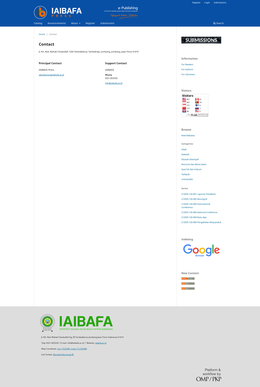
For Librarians (188, 74)
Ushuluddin (187, 179)
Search (218, 23)
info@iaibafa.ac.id (113, 83)
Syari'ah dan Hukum (191, 169)
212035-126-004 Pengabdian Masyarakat (201, 222)
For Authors (187, 69)
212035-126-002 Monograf (194, 198)
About (74, 23)
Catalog (38, 23)
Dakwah (185, 154)
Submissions (107, 23)
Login (207, 2)
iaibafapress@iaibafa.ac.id (51, 74)
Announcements (57, 23)
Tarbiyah (185, 174)
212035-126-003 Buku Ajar (194, 217)
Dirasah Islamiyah (190, 159)
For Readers (187, 64)
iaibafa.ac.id (100, 343)
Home (42, 34)
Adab (184, 149)
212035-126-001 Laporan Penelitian (198, 194)
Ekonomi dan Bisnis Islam (193, 164)
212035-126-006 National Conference (199, 212)
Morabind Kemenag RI (63, 354)
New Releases (188, 135)
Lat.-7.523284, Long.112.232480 (72, 348)
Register (90, 23)
